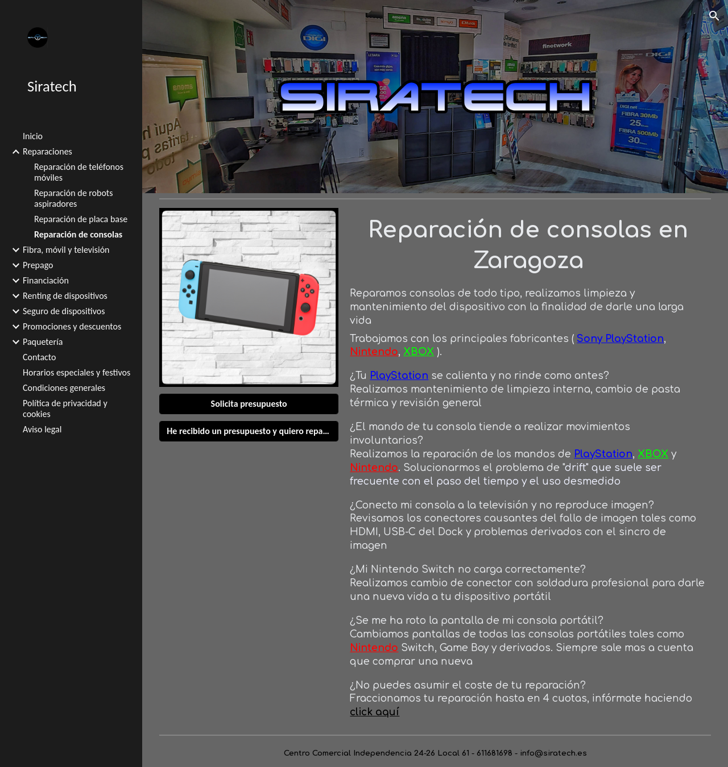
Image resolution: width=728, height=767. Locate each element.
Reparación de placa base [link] (80, 219)
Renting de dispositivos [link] (65, 295)
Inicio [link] (33, 136)
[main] (527, 244)
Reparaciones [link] (47, 151)
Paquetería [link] (43, 341)
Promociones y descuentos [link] (72, 326)
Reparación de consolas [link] (78, 234)
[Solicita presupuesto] (249, 403)
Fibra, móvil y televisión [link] (66, 249)
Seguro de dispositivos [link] (64, 311)
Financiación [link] (46, 280)
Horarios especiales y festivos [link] (76, 372)
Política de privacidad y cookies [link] (65, 408)
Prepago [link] (38, 265)
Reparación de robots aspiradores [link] (73, 198)
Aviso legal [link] (42, 429)
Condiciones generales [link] (64, 387)
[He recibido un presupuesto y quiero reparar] (249, 430)
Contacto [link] (39, 357)
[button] (714, 16)
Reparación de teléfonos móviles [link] (78, 172)
